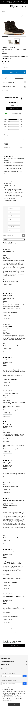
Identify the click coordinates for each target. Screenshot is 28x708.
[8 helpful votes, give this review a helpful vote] (5, 451)
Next (14, 632)
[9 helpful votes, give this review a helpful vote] (5, 315)
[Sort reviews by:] (14, 239)
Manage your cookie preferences (11, 691)
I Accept (14, 704)
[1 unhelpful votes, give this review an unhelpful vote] (10, 451)
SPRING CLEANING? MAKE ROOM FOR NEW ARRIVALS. (14, 2)
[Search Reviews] (14, 235)
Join (25, 676)
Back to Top (14, 629)
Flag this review (6, 287)
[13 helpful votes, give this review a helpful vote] (5, 284)
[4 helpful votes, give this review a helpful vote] (5, 585)
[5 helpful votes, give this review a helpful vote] (5, 619)
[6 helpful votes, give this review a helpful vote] (5, 382)
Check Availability (19, 78)
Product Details (14, 82)
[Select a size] (14, 67)
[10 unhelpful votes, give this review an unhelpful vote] (10, 619)
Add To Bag (17, 72)
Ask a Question (14, 645)
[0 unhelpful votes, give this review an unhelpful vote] (10, 284)
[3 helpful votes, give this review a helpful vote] (5, 413)
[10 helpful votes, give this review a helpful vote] (5, 348)
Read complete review (10, 175)
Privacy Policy (8, 695)
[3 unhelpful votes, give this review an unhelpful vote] (10, 413)
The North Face (8, 48)
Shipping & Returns (14, 86)
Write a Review (14, 108)
